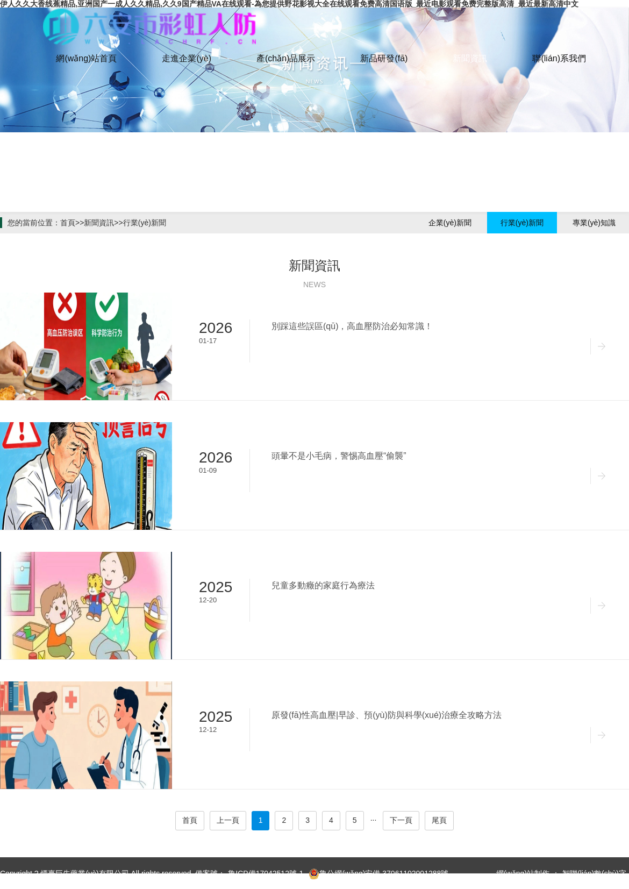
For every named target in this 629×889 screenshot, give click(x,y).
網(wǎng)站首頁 (86, 58)
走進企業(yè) (186, 58)
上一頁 (228, 820)
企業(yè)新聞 (449, 222)
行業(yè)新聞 (144, 222)
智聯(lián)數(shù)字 (594, 873)
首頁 (67, 222)
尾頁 (439, 820)
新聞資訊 (470, 58)
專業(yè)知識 (594, 222)
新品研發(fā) (384, 58)
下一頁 (401, 820)
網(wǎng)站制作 (522, 873)
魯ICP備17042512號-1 (265, 873)
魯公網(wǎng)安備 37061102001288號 (378, 874)
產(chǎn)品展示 (285, 58)
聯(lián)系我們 (559, 58)
